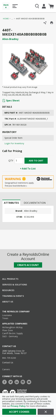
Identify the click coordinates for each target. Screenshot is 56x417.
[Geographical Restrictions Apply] (28, 181)
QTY (11, 160)
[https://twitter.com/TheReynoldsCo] (11, 381)
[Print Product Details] (51, 22)
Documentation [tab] (35, 202)
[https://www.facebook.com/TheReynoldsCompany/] (5, 381)
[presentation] (11, 203)
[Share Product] (45, 22)
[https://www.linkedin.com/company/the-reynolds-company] (17, 381)
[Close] (46, 412)
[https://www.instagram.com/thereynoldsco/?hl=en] (24, 381)
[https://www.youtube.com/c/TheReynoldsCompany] (30, 381)
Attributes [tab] (11, 202)
